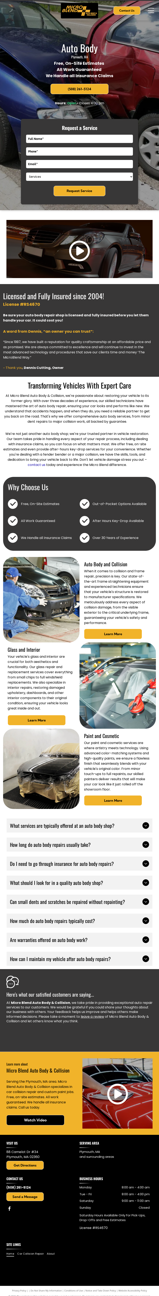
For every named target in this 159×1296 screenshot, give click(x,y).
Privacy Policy (19, 1290)
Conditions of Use (73, 1290)
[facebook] (9, 1209)
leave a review (92, 1016)
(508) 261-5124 (18, 1187)
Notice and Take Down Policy (101, 1290)
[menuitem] (11, 1253)
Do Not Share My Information (46, 1290)
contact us (36, 464)
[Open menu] (151, 10)
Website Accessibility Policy (132, 1290)
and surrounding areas (97, 1156)
